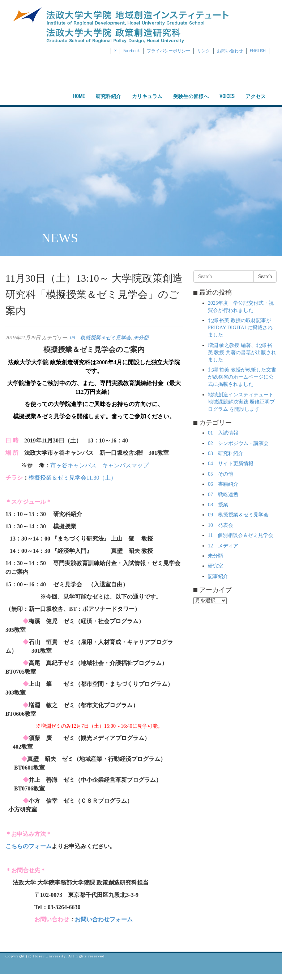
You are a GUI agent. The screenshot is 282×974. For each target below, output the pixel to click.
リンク (203, 50)
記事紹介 (218, 576)
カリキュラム (147, 90)
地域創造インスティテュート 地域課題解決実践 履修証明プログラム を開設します (241, 402)
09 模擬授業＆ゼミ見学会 (100, 337)
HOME (79, 90)
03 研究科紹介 (225, 453)
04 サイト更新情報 (230, 463)
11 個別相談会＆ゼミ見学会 (240, 535)
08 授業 (218, 504)
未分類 (141, 337)
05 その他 (220, 474)
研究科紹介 (108, 90)
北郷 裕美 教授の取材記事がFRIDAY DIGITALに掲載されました (240, 328)
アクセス (255, 90)
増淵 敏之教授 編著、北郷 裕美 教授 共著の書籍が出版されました (242, 352)
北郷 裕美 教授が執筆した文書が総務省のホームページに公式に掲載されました (242, 377)
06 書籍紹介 (223, 484)
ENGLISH (258, 50)
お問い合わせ (230, 50)
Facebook (131, 50)
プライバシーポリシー (168, 50)
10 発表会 (220, 525)
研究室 (215, 566)
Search (265, 276)
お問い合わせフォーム (104, 919)
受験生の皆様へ (191, 90)
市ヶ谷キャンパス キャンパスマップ (99, 465)
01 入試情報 (223, 433)
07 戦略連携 (223, 494)
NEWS (59, 238)
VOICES (227, 90)
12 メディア (223, 545)
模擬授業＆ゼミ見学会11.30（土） (72, 478)
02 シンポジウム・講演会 (238, 443)
